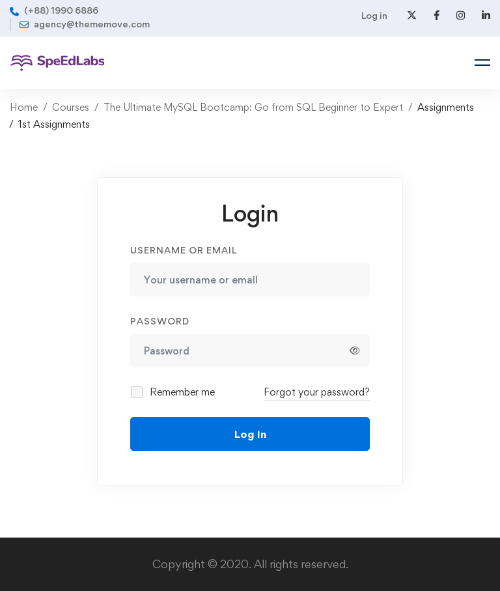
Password (159, 320)
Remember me (173, 392)
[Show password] (355, 351)
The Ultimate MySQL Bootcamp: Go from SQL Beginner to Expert (253, 107)
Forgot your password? (317, 392)
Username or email (183, 249)
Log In (250, 433)
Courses (70, 107)
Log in (374, 15)
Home (24, 107)
